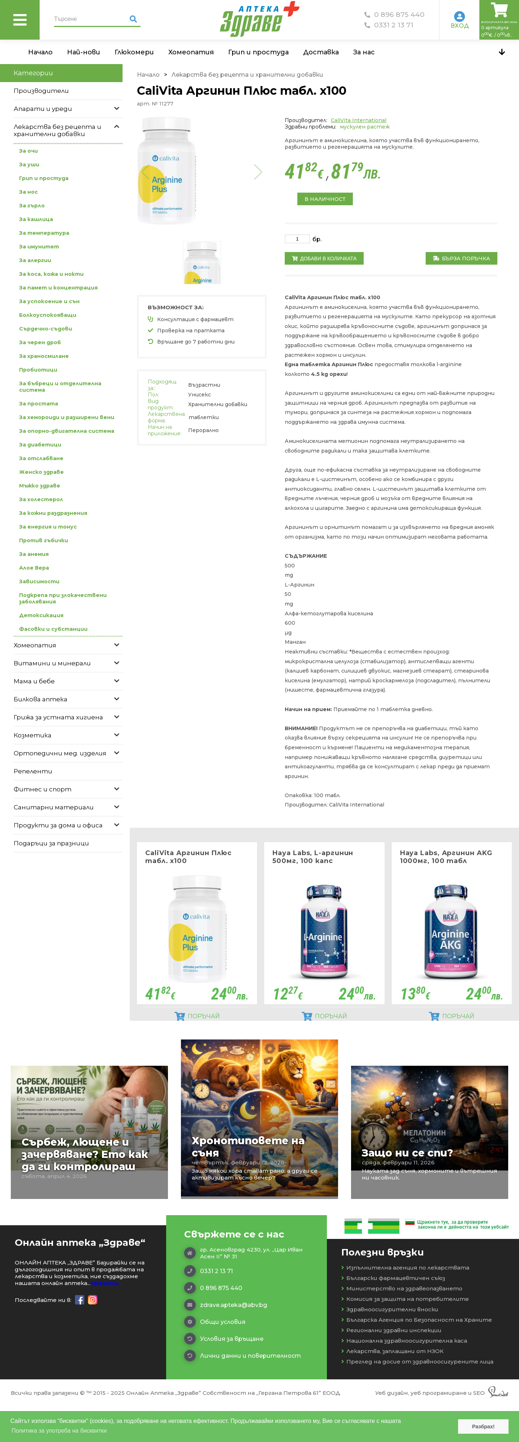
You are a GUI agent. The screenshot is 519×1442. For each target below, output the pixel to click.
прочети (104, 1319)
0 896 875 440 (394, 14)
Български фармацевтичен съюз (393, 1314)
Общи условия (214, 1358)
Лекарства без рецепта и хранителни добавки (247, 74)
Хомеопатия (191, 52)
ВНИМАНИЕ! (302, 728)
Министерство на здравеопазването (401, 1324)
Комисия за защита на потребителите (405, 1334)
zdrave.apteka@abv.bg (225, 1341)
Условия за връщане (223, 1374)
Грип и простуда (258, 52)
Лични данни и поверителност (242, 1391)
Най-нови (83, 52)
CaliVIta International (358, 120)
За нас (364, 52)
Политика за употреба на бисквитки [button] (59, 1431)
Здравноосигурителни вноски (389, 1345)
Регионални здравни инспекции (391, 1366)
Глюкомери (134, 52)
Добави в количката (324, 258)
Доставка (321, 52)
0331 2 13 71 (388, 25)
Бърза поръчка (461, 258)
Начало (40, 52)
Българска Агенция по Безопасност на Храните (416, 1355)
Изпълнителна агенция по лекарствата (405, 1303)
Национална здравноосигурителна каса (404, 1376)
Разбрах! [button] (483, 1426)
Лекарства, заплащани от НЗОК (392, 1387)
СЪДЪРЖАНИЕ (306, 556)
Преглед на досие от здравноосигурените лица (417, 1397)
